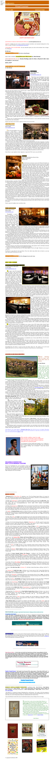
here (11, 49)
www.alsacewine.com (39, 387)
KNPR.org (47, 636)
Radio (19, 431)
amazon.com (30, 715)
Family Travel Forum (10, 671)
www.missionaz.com (9, 212)
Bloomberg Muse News (25, 429)
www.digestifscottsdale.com (35, 75)
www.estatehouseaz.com (10, 127)
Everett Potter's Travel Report (10, 614)
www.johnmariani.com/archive (22, 45)
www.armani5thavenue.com (10, 269)
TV (22, 431)
